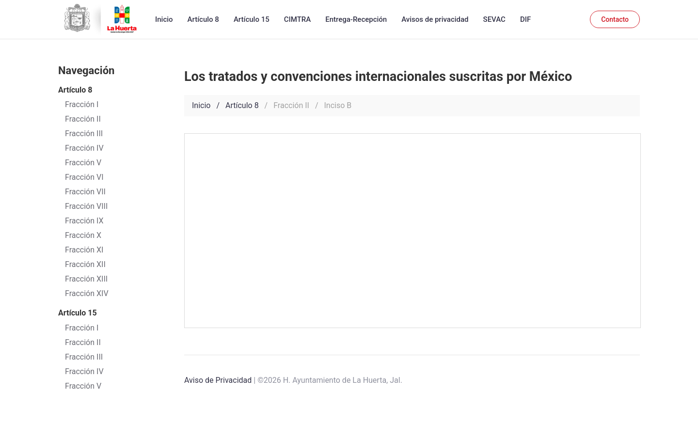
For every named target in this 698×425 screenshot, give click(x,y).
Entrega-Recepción (356, 19)
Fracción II (83, 342)
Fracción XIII (86, 278)
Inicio (164, 19)
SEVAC (494, 19)
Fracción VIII (86, 206)
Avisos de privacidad (434, 19)
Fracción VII (85, 191)
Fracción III (84, 357)
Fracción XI (84, 249)
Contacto (615, 19)
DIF (525, 19)
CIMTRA (297, 19)
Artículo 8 (203, 19)
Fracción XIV (87, 293)
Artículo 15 (252, 19)
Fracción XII (85, 264)
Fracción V (83, 386)
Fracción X (83, 235)
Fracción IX (84, 220)
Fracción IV (84, 371)
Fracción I (81, 327)
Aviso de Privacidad (218, 380)
